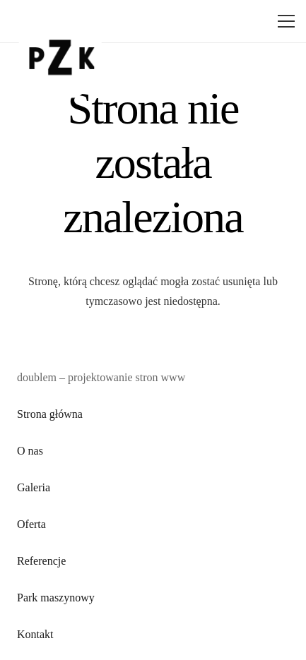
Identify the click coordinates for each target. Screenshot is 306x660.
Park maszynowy (56, 598)
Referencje (41, 561)
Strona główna (50, 414)
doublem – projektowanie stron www (101, 377)
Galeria (33, 487)
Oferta (31, 524)
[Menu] (283, 21)
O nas (30, 451)
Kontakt (35, 634)
